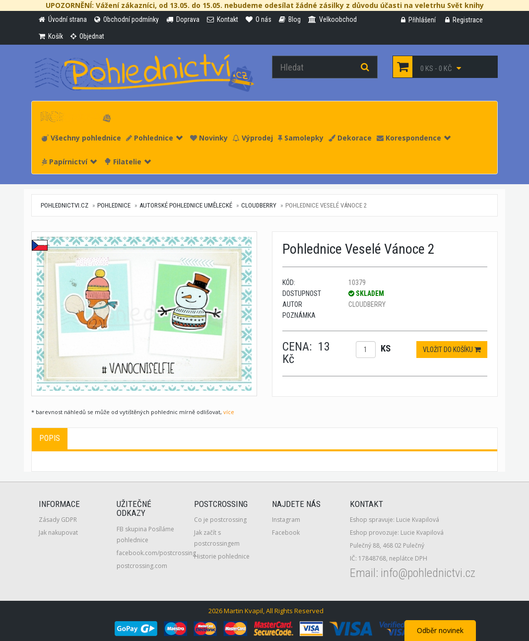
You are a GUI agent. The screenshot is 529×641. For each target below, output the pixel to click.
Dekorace (350, 137)
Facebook (286, 532)
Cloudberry (258, 205)
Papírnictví (69, 161)
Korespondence (414, 137)
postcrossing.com (142, 566)
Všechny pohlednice (81, 137)
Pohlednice (154, 137)
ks (386, 348)
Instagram (286, 519)
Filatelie (127, 161)
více (228, 412)
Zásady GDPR (58, 519)
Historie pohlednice (222, 556)
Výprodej (253, 137)
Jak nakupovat (58, 532)
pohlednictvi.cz (64, 205)
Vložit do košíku (452, 350)
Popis (49, 438)
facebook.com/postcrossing (156, 553)
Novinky (209, 137)
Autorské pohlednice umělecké (185, 205)
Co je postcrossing (220, 519)
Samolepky (301, 137)
